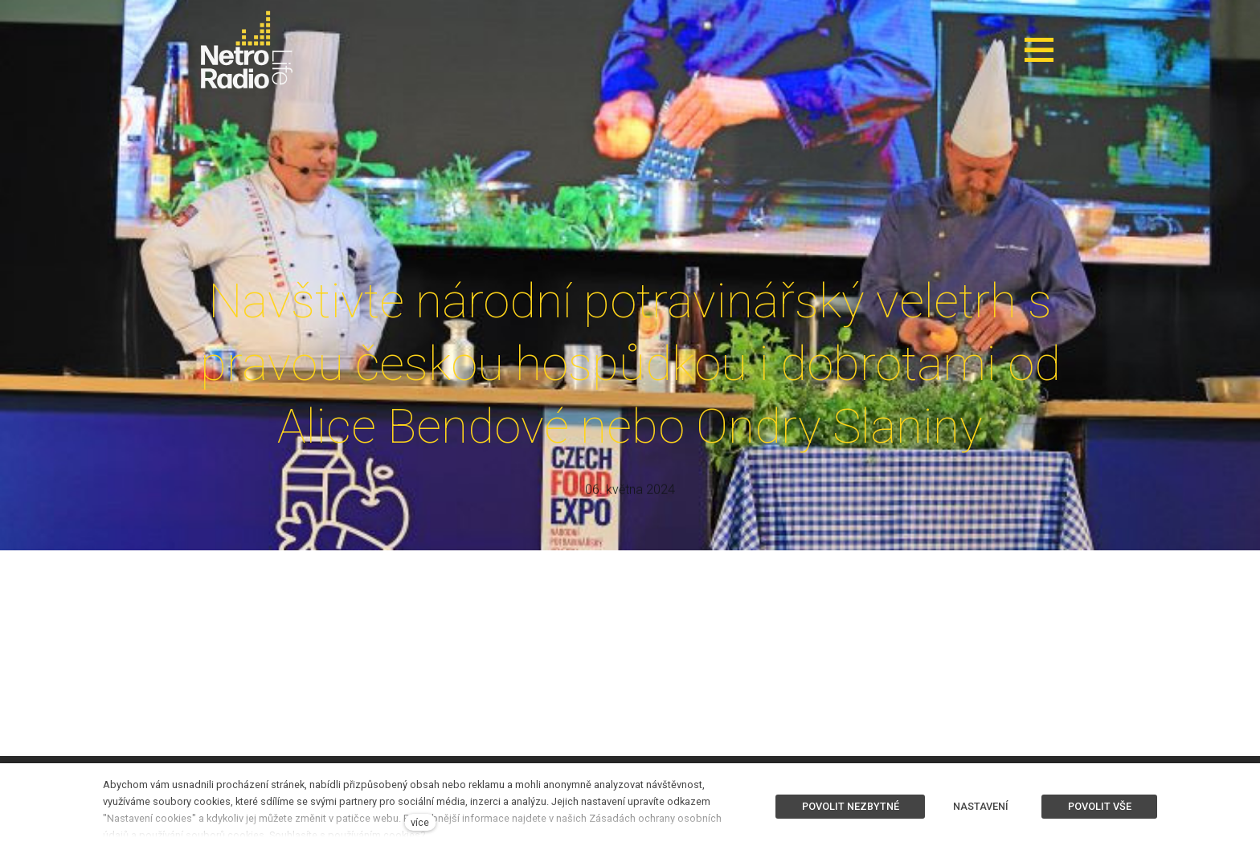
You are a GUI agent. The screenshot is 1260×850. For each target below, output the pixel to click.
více (420, 822)
